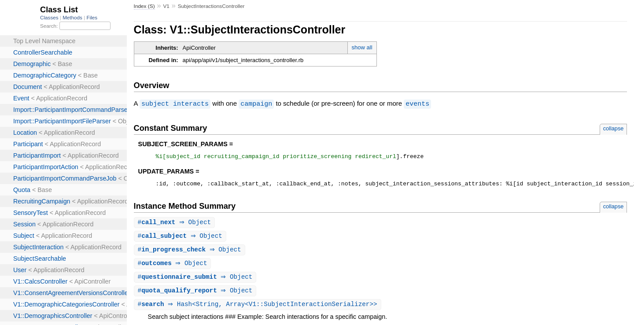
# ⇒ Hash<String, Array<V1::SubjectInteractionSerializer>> (259, 309)
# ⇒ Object (176, 225)
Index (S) (144, 6)
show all (362, 47)
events (417, 103)
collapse (613, 128)
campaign (256, 103)
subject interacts (175, 103)
